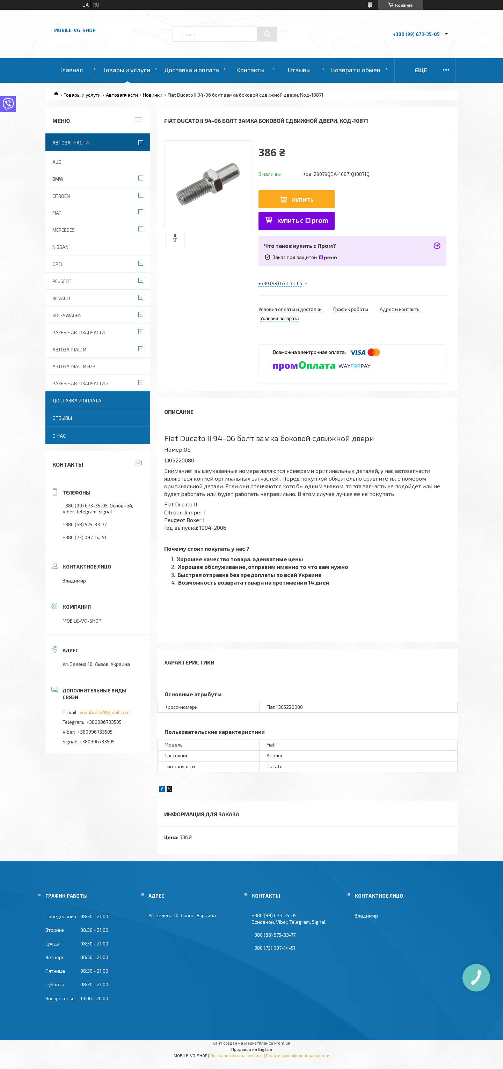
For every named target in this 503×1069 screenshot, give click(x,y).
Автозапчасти (122, 95)
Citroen (61, 196)
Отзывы (299, 70)
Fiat (56, 213)
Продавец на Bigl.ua (251, 1049)
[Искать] (267, 34)
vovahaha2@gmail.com (105, 712)
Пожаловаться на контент (236, 1055)
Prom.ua (282, 1042)
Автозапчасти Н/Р (73, 366)
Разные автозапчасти (78, 332)
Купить (303, 199)
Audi (57, 162)
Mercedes (63, 230)
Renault (61, 298)
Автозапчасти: (71, 143)
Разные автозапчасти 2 (80, 383)
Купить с (302, 220)
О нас (59, 436)
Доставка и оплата (191, 70)
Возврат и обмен (355, 70)
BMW (57, 179)
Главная (71, 70)
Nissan (60, 247)
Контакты (250, 70)
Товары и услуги (126, 70)
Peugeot (61, 281)
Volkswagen (66, 315)
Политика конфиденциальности (297, 1055)
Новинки (152, 95)
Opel (57, 264)
